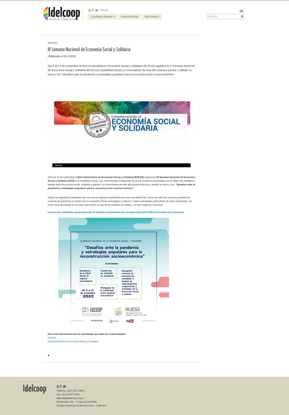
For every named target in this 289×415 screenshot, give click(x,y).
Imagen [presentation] (58, 165)
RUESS (52, 337)
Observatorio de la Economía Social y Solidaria (73, 341)
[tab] (57, 165)
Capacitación (129, 16)
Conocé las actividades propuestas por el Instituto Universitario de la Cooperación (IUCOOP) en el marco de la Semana (116, 212)
